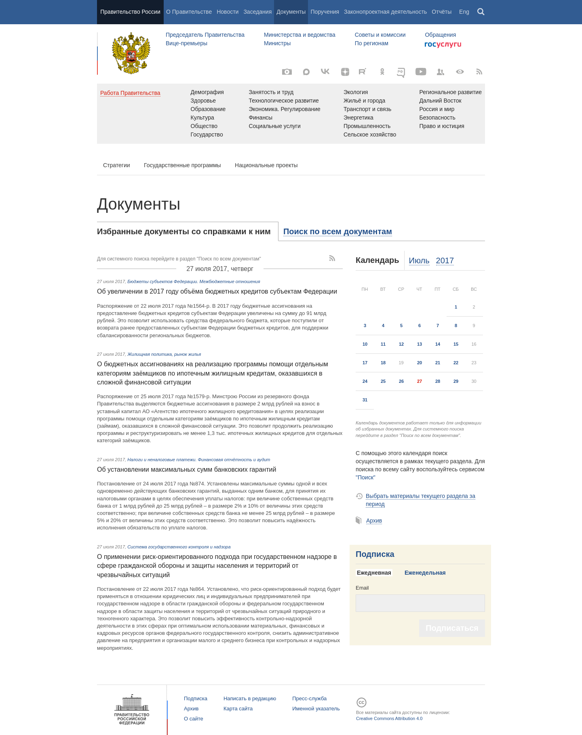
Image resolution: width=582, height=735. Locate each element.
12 (401, 344)
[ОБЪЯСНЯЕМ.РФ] (401, 72)
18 (383, 362)
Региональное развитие (450, 92)
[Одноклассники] (382, 72)
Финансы (260, 117)
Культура (202, 117)
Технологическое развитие (283, 100)
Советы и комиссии (380, 35)
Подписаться (452, 628)
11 (383, 344)
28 (437, 381)
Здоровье (203, 100)
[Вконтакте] (325, 72)
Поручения (324, 11)
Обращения (440, 35)
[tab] (187, 231)
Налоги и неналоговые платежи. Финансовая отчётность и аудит (198, 459)
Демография (207, 92)
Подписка (375, 554)
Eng (464, 11)
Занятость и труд (271, 92)
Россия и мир (436, 109)
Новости (227, 11)
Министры (277, 43)
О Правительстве (189, 11)
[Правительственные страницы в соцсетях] (440, 72)
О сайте (193, 719)
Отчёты (441, 11)
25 (383, 381)
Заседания (257, 11)
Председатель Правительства (205, 35)
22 (455, 362)
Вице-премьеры (186, 43)
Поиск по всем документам (337, 231)
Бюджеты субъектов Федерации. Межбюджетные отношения (193, 281)
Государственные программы (182, 165)
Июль (419, 260)
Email (362, 588)
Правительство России (130, 11)
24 (365, 381)
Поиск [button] (481, 12)
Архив (374, 520)
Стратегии (116, 165)
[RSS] (479, 72)
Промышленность (367, 126)
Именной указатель (316, 709)
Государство (207, 134)
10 (365, 344)
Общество (204, 126)
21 (437, 362)
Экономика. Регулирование (284, 109)
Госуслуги (443, 45)
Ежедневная (374, 572)
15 (455, 344)
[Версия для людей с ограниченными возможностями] (460, 72)
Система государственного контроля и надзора (178, 546)
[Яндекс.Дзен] (345, 72)
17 (365, 362)
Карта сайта (238, 709)
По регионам (371, 43)
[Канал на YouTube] (421, 72)
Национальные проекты (266, 165)
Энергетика (358, 117)
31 (365, 399)
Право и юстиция (441, 126)
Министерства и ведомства (299, 35)
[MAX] (306, 72)
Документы (291, 11)
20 (419, 362)
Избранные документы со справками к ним (184, 231)
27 (419, 381)
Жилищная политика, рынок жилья (164, 354)
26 (401, 381)
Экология (356, 92)
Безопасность (437, 117)
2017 (445, 260)
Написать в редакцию (250, 698)
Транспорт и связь (368, 109)
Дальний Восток (440, 100)
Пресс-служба (309, 698)
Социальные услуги (274, 126)
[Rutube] (364, 71)
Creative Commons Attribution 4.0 (389, 718)
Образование (208, 109)
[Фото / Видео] (287, 72)
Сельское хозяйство (370, 134)
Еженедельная (425, 572)
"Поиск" (365, 477)
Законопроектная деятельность (385, 11)
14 (437, 344)
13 (419, 344)
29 (455, 381)
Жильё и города (364, 100)
